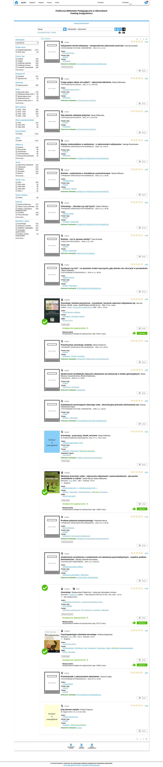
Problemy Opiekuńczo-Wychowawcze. (89, 458)
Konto (57, 2)
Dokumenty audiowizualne (71, 610)
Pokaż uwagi (65, 324)
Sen (85, 648)
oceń (146, 42)
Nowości (32, 2)
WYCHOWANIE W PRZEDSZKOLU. (89, 288)
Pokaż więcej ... (20, 70)
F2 (139, 2)
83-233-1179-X (68, 320)
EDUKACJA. (81, 390)
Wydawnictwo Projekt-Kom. (72, 602)
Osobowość (92, 648)
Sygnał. (79, 728)
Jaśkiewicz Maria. (68, 277)
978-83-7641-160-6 (69, 496)
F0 (131, 2)
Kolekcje (53, 32)
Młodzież (66, 418)
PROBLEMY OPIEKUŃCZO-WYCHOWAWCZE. (93, 158)
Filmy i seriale (67, 606)
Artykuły (65, 57)
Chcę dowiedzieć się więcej (72, 765)
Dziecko (65, 285)
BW (110, 2)
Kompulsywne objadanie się (81, 536)
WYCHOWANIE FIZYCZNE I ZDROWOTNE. (92, 64)
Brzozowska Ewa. (68, 53)
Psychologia (67, 455)
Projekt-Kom (73, 594)
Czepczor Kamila (70, 717)
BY (119, 2)
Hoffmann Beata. (68, 181)
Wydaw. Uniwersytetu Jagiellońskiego (79, 307)
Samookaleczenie (85, 492)
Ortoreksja (66, 222)
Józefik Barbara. (71, 312)
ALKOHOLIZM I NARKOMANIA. (87, 577)
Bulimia (74, 189)
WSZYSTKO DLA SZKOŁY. (86, 253)
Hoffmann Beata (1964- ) (73, 443)
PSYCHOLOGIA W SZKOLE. (86, 100)
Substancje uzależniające (71, 575)
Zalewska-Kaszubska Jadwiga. (73, 567)
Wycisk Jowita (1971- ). (70, 488)
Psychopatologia (68, 648)
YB (114, 2)
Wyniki (23, 2)
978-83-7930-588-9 (69, 652)
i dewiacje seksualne (122, 648)
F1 (134, 2)
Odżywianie (66, 61)
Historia (41, 2)
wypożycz (142, 333)
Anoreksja (75, 316)
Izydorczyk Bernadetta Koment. (92, 602)
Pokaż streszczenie (67, 67)
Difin (70, 481)
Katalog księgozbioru (81, 23)
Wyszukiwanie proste (44, 32)
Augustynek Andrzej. (69, 644)
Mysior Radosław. (68, 528)
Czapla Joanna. (68, 684)
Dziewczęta (66, 387)
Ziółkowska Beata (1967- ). (71, 89)
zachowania (100, 492)
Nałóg (108, 648)
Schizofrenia (79, 648)
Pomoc (49, 2)
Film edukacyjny (86, 610)
